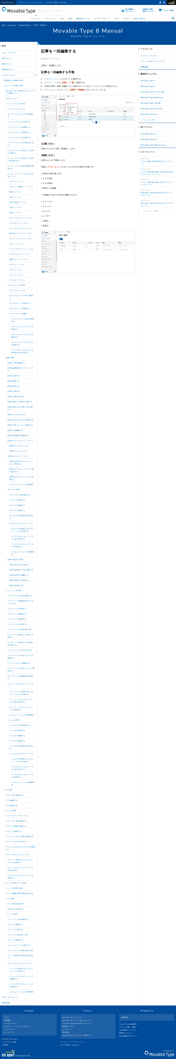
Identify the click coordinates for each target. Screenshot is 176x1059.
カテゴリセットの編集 (18, 314)
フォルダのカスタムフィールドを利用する (22, 775)
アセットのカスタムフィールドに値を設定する (20, 869)
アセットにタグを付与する (16, 842)
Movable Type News (10, 1039)
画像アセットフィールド (19, 259)
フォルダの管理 (13, 720)
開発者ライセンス (126, 1033)
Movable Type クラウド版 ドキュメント (77, 1020)
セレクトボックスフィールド (20, 218)
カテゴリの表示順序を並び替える (21, 517)
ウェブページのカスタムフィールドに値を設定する (21, 700)
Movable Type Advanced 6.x (154, 145)
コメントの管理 (12, 914)
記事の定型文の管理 (15, 559)
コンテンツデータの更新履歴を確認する (20, 167)
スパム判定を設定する (16, 904)
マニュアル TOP (149, 120)
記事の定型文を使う (17, 585)
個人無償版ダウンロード (129, 1036)
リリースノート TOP (150, 211)
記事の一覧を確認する (16, 363)
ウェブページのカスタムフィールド (20, 685)
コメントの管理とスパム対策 (15, 883)
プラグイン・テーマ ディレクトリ (74, 1042)
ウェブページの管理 (13, 591)
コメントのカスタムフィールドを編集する (21, 977)
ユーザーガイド (9, 75)
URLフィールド (15, 197)
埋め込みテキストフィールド (20, 233)
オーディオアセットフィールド (21, 249)
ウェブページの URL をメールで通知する (21, 669)
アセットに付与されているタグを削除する (20, 848)
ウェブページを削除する (17, 619)
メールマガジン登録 (10, 1042)
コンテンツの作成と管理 (13, 86)
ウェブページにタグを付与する (19, 650)
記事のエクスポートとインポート (20, 441)
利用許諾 (124, 1017)
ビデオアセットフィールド (19, 254)
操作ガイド (7, 64)
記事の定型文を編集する (19, 575)
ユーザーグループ (102, 18)
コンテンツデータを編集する (18, 127)
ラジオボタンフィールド (19, 223)
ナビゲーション (52, 79)
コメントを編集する (15, 924)
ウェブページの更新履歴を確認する (20, 677)
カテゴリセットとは (17, 290)
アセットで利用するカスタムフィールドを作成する (20, 861)
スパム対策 (10, 899)
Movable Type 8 (25, 25)
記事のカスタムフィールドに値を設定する (21, 470)
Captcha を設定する (15, 909)
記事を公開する (13, 391)
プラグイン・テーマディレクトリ (30, 2)
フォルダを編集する (17, 736)
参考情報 (6, 1003)
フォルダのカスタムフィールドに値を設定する (22, 768)
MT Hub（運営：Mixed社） (56, 2)
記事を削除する (13, 386)
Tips (62, 18)
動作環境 (66, 1032)
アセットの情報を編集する (16, 826)
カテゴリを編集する (17, 505)
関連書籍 (7, 1020)
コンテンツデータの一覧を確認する (20, 115)
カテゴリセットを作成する (19, 303)
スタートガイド (9, 53)
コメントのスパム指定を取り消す (20, 950)
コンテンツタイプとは (16, 109)
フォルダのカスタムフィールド (21, 754)
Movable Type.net (150, 114)
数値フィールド (15, 192)
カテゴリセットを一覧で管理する (21, 297)
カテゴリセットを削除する (19, 308)
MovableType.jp (8, 2)
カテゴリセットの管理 (16, 285)
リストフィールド (16, 275)
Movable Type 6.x (149, 139)
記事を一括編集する (15, 430)
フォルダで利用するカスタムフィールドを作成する (22, 760)
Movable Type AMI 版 (151, 103)
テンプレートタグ (149, 56)
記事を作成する (13, 376)
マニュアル (36, 18)
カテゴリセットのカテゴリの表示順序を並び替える (22, 351)
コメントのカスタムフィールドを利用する (21, 985)
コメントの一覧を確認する (18, 919)
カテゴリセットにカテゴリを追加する (22, 328)
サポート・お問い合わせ (134, 18)
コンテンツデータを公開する (18, 137)
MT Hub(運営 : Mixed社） (71, 1045)
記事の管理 (10, 358)
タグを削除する (12, 805)
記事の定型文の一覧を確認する (21, 570)
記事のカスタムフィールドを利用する (21, 478)
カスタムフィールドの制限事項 (21, 484)
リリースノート (9, 1029)
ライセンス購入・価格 (128, 1027)
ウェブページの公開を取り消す (19, 629)
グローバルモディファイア (153, 61)
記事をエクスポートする (19, 446)
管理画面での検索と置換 (13, 80)
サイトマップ (9, 1032)
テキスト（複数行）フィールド (21, 187)
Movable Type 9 (148, 80)
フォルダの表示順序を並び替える (21, 747)
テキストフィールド (17, 181)
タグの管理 (8, 790)
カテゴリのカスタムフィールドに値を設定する (22, 537)
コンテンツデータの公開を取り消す (20, 144)
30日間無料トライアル (128, 1030)
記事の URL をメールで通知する (20, 425)
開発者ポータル (83, 18)
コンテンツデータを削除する (18, 132)
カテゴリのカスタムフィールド (21, 523)
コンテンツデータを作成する (18, 122)
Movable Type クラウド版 (152, 92)
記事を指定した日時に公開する (19, 402)
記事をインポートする (18, 451)
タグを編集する (12, 800)
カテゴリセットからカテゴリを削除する (22, 343)
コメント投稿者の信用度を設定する (20, 956)
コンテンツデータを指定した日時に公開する (20, 151)
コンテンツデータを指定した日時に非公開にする (20, 159)
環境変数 (145, 67)
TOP (3, 25)
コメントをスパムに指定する (18, 945)
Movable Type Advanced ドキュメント (77, 1023)
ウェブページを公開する (17, 624)
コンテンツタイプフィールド (20, 239)
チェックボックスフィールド (20, 228)
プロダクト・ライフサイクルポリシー (18, 1026)
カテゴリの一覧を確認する (19, 495)
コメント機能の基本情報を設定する (20, 893)
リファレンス (50, 18)
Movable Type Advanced (152, 97)
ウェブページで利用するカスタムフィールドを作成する (21, 693)
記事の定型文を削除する (19, 580)
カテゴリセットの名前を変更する (22, 320)
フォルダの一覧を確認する (19, 725)
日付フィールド (15, 207)
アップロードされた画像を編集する (20, 836)
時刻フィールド (15, 213)
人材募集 (6, 1045)
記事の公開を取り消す (16, 396)
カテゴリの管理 (13, 490)
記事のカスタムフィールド (18, 456)
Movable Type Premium (153, 108)
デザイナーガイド (10, 997)
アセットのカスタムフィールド (18, 855)
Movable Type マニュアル (72, 1017)
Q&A (70, 18)
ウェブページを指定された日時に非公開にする (20, 643)
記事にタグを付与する (16, 415)
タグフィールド (15, 270)
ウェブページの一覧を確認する (19, 596)
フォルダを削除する (17, 741)
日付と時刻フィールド (18, 202)
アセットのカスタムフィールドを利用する (20, 876)
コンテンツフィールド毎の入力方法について (20, 175)
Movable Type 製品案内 (129, 1024)
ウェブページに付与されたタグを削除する (20, 656)
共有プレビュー (12, 98)
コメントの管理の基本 (14, 888)
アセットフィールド (17, 244)
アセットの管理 (10, 811)
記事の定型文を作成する (19, 565)
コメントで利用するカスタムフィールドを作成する (21, 969)
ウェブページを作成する (17, 609)
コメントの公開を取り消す (18, 935)
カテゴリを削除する (17, 510)
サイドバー (50, 82)
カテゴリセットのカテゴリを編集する (22, 335)
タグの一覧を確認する (14, 795)
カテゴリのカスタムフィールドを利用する (22, 545)
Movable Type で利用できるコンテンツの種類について (20, 92)
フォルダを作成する (17, 730)
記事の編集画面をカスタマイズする (20, 369)
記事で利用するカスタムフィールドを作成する (21, 462)
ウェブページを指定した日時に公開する (20, 636)
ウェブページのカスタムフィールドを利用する (21, 708)
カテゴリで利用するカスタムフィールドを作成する (22, 530)
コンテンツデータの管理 (15, 104)
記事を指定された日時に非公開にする (20, 408)
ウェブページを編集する (17, 614)
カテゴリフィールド (17, 264)
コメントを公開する (15, 929)
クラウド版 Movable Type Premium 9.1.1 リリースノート (157, 173)
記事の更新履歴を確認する (18, 435)
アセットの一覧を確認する (16, 821)
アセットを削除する (13, 831)
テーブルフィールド (17, 280)
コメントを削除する (15, 940)
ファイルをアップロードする (17, 816)
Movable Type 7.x (149, 134)
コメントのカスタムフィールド (19, 963)
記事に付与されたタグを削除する (20, 420)
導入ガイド (7, 58)
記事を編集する (13, 381)
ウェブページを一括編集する (18, 663)
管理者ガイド (8, 69)
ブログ (117, 18)
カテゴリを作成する (17, 500)
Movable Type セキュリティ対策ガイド (77, 1035)
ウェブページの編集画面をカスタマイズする (20, 602)
